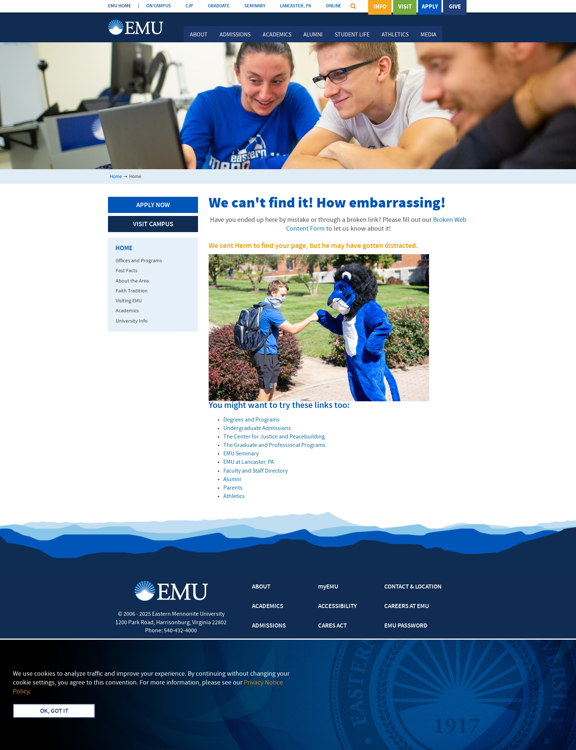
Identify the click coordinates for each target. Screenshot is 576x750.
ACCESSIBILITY (337, 606)
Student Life (352, 35)
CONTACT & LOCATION (413, 587)
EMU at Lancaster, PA (248, 462)
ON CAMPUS (158, 6)
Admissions (235, 35)
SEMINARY (254, 6)
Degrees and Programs (251, 420)
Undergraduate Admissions (257, 428)
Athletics (395, 35)
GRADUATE (219, 6)
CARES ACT (332, 626)
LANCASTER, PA (295, 6)
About (199, 35)
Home (116, 176)
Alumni (313, 35)
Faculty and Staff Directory (255, 471)
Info (380, 7)
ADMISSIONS (269, 626)
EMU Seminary (241, 454)
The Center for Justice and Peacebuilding (274, 437)
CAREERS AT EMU (406, 606)
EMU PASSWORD (406, 626)
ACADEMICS (267, 606)
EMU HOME (119, 6)
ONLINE (333, 6)
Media (428, 35)
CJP (189, 6)
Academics (277, 35)
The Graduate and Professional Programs (274, 445)
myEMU (328, 587)
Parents (232, 488)
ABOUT (261, 587)
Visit (405, 7)
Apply (430, 7)
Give (455, 7)
